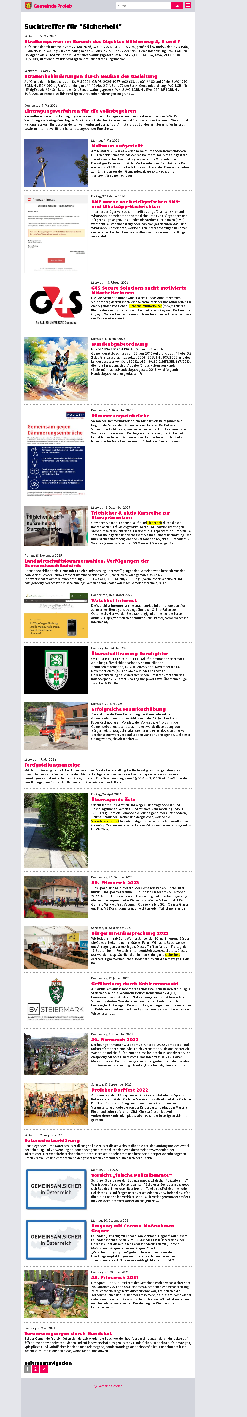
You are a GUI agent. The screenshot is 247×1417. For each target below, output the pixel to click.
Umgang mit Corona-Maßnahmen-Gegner (134, 1228)
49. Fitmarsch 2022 (115, 1039)
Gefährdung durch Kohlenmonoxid (134, 983)
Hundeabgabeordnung (119, 344)
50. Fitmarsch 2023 (115, 882)
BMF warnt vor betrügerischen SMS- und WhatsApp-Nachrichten (135, 204)
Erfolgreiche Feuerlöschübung (128, 709)
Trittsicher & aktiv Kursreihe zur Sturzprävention (130, 515)
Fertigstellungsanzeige (52, 764)
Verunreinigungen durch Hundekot (68, 1333)
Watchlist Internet (114, 600)
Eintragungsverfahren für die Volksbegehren (80, 111)
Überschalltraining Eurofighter (129, 653)
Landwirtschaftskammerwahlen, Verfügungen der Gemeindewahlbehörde (86, 563)
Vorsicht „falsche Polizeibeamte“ (131, 1175)
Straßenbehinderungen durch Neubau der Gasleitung (90, 76)
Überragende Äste (113, 799)
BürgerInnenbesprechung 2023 (129, 933)
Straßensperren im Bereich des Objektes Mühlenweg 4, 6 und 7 (102, 41)
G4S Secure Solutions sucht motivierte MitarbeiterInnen (138, 290)
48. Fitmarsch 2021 (114, 1277)
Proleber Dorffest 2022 (119, 1090)
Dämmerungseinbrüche (120, 415)
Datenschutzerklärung (52, 1140)
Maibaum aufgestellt (117, 145)
